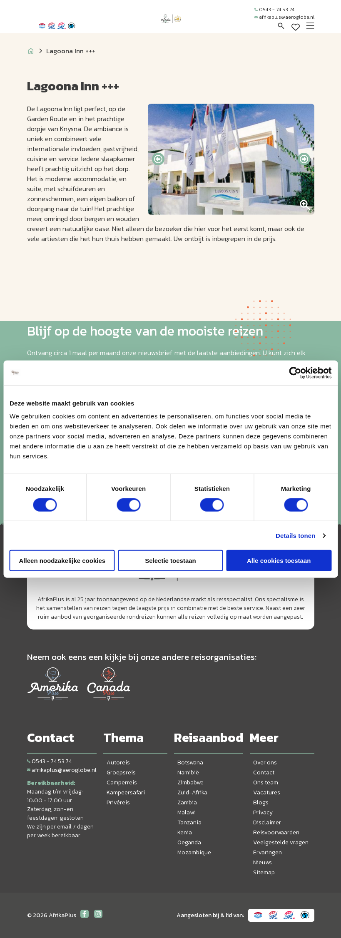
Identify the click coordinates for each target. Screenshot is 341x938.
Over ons (265, 762)
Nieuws (262, 862)
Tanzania (189, 822)
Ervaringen (267, 852)
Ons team (265, 782)
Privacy (263, 812)
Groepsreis (121, 772)
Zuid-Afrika (192, 792)
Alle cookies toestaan (279, 560)
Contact (263, 772)
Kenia (184, 832)
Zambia (187, 802)
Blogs (261, 802)
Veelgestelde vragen (281, 842)
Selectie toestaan (170, 560)
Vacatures (266, 792)
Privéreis (118, 802)
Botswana (190, 762)
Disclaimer (267, 822)
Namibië (188, 772)
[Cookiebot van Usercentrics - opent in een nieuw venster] (295, 372)
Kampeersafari (126, 792)
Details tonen (295, 535)
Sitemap (264, 872)
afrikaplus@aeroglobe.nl (284, 17)
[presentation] (158, 159)
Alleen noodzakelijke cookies (62, 560)
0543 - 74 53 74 (274, 9)
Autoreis (118, 762)
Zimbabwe (190, 782)
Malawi (186, 812)
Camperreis (122, 782)
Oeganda (189, 842)
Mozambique (194, 852)
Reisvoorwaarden (276, 832)
